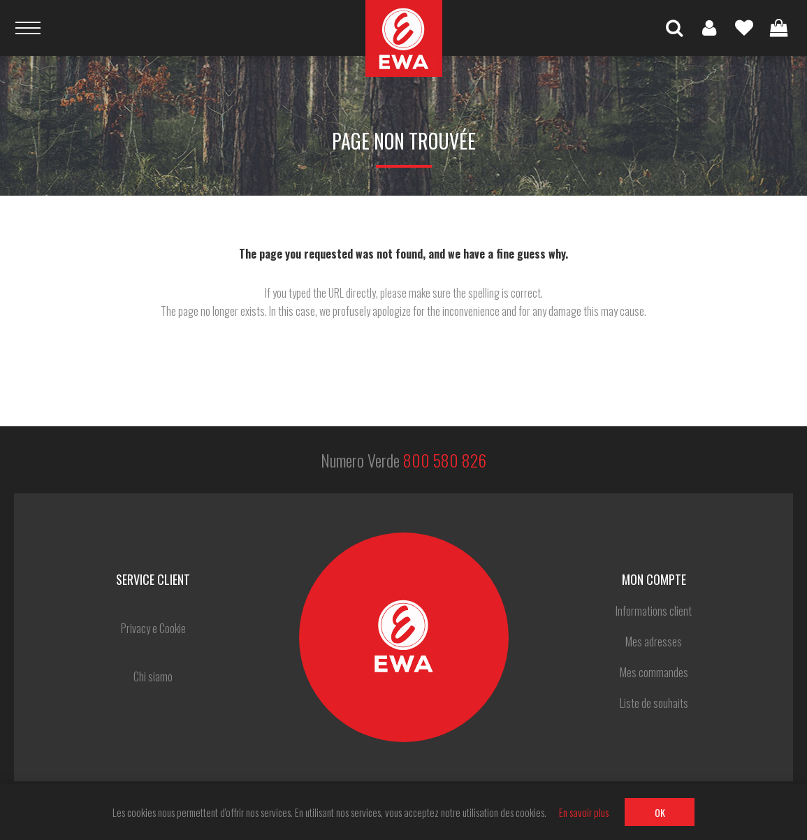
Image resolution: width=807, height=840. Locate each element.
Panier (779, 27)
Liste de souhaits (744, 27)
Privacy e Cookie (153, 628)
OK (660, 812)
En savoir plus (584, 812)
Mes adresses (653, 641)
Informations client (654, 610)
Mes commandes (654, 672)
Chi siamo (153, 676)
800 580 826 (444, 459)
